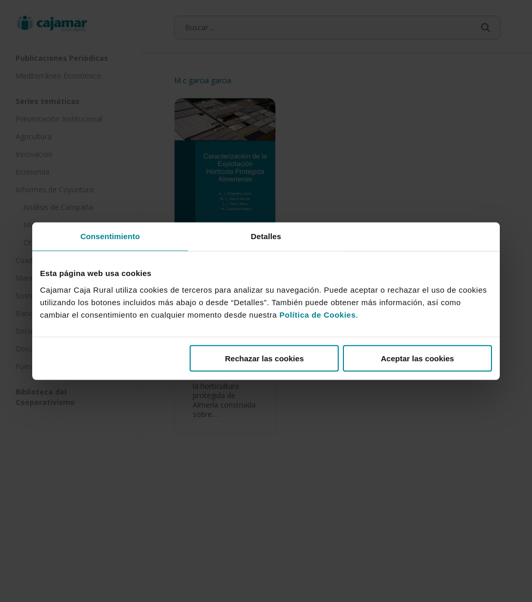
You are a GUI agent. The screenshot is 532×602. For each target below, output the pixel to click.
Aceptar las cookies (417, 358)
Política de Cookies (318, 314)
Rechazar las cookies (264, 358)
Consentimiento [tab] (110, 236)
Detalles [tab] (266, 236)
